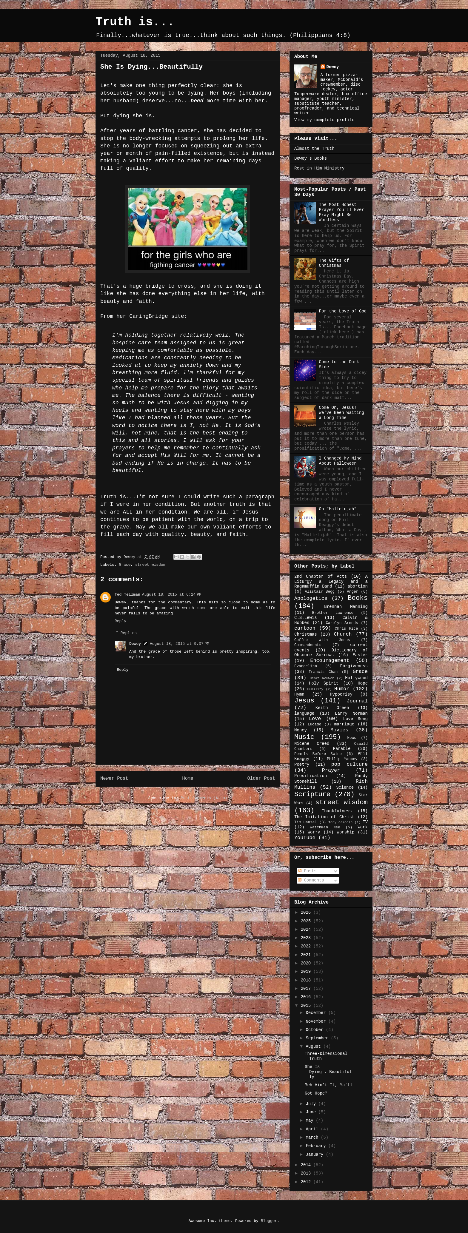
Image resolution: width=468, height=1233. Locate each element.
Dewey (135, 644)
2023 (307, 937)
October (316, 1029)
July (312, 1103)
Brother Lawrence (333, 613)
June (312, 1112)
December (317, 1012)
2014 (307, 1165)
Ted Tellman (127, 594)
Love (315, 719)
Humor (341, 689)
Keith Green (332, 707)
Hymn (299, 694)
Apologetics (310, 598)
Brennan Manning (346, 606)
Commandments (307, 645)
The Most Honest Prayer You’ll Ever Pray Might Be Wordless (341, 212)
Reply (120, 621)
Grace (124, 564)
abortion (358, 586)
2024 (307, 929)
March (313, 1137)
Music (304, 737)
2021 (307, 955)
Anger (352, 592)
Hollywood (356, 678)
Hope (363, 683)
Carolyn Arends (342, 623)
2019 (307, 971)
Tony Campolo (340, 822)
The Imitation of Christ (324, 817)
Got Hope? (316, 1093)
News (351, 738)
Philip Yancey (342, 759)
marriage (344, 724)
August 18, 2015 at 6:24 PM (171, 594)
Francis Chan (323, 672)
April (313, 1129)
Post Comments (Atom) (204, 798)
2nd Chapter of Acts (320, 576)
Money (300, 730)
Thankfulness (337, 811)
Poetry (301, 764)
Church (343, 634)
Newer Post (114, 778)
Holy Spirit (323, 683)
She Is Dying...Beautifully (328, 1071)
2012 (307, 1182)
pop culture (349, 764)
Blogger (269, 1221)
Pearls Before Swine (318, 754)
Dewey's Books (310, 158)
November (317, 1021)
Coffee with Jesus (322, 640)
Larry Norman (351, 713)
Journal (357, 701)
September (318, 1038)
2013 (307, 1173)
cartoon (304, 628)
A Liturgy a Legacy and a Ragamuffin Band (331, 581)
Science (345, 787)
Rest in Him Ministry (319, 168)
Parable (342, 748)
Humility (315, 689)
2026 (307, 912)
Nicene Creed (311, 743)
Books (358, 598)
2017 (307, 988)
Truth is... (135, 22)
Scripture (312, 794)
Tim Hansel (305, 822)
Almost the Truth (314, 148)
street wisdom (150, 564)
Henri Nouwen (322, 678)
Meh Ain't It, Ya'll (328, 1085)
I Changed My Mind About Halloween (340, 461)
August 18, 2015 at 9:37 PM (179, 644)
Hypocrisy (341, 694)
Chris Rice (346, 629)
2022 (307, 946)
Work (363, 827)
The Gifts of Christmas (334, 263)
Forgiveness (354, 666)
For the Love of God (343, 311)
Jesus (304, 701)
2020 (307, 963)
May (311, 1120)
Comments (311, 880)
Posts (307, 871)
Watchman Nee (325, 827)
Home (187, 778)
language (304, 713)
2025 (307, 921)
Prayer (331, 770)
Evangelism (305, 666)
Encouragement (329, 660)
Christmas (305, 634)
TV (365, 822)
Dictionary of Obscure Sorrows (331, 653)
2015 (307, 1005)
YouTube (304, 838)
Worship (346, 832)
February (317, 1145)
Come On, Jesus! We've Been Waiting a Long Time (341, 412)
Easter (360, 655)
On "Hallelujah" (338, 509)
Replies (129, 633)
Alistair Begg (320, 592)
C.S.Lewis (305, 617)
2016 (307, 997)
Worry (314, 832)
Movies (339, 730)
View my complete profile (324, 120)
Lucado (314, 724)
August (314, 1046)
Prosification (310, 775)
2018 (307, 980)
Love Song (355, 718)
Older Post (261, 778)
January (316, 1154)
